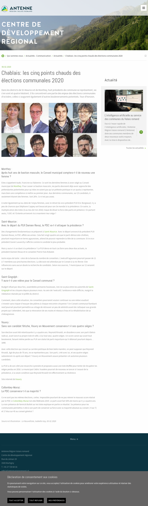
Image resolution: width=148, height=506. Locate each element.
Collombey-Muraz (21, 401)
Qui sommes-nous (15, 56)
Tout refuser (35, 500)
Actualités (58, 56)
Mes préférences (56, 500)
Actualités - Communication (38, 56)
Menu (73, 439)
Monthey (17, 186)
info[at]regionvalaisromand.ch (15, 471)
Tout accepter (16, 500)
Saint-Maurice (50, 231)
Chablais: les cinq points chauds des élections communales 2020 (93, 56)
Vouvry (18, 379)
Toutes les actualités (135, 148)
